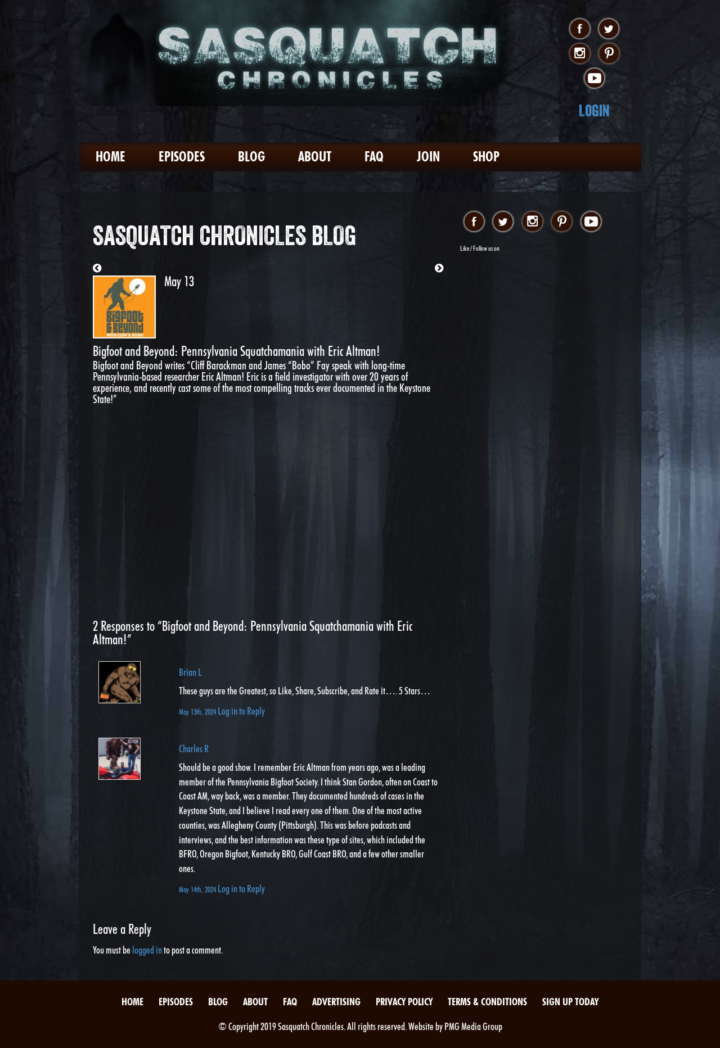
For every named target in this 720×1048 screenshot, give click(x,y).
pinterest (609, 54)
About (314, 156)
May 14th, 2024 (198, 889)
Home (110, 156)
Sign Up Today (570, 1002)
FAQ (374, 156)
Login (594, 110)
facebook (580, 29)
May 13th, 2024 (198, 711)
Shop (486, 156)
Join (428, 156)
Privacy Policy (404, 1002)
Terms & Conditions (487, 1002)
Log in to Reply (241, 711)
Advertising (336, 1002)
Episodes (182, 156)
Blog (251, 156)
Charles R (194, 749)
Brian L (190, 672)
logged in (147, 950)
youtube (594, 78)
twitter (609, 29)
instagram (580, 54)
